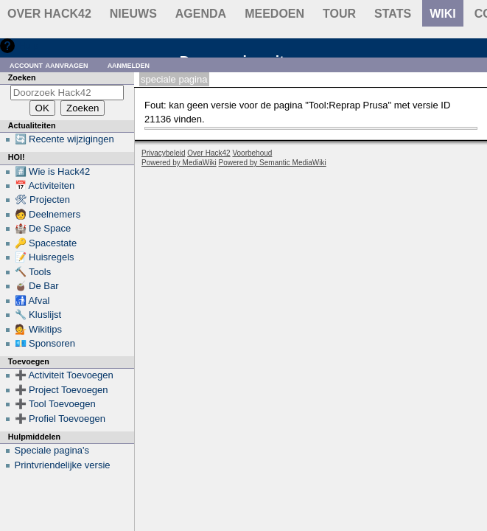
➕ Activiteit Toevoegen (64, 375)
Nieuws (133, 13)
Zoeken (22, 77)
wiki (443, 13)
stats (392, 13)
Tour (339, 13)
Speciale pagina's (52, 450)
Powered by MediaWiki (179, 163)
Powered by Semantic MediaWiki (272, 163)
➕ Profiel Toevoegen (60, 418)
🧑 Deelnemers (48, 214)
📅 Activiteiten (45, 185)
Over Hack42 (49, 13)
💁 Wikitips (38, 329)
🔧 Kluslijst (38, 314)
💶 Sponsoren (45, 343)
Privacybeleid (163, 153)
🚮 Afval (32, 300)
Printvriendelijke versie (63, 465)
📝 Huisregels (44, 257)
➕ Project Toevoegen (61, 389)
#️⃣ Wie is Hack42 (53, 171)
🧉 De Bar (37, 285)
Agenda (200, 13)
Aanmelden (129, 64)
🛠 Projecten (43, 199)
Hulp (28, 45)
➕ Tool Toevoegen (55, 403)
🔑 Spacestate (46, 243)
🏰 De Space (43, 228)
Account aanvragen (49, 64)
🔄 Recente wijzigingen (64, 139)
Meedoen (274, 13)
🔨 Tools (33, 271)
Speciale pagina (174, 79)
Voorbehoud (252, 153)
